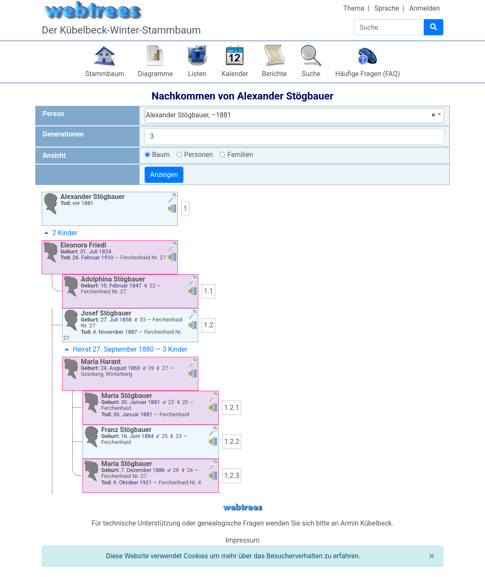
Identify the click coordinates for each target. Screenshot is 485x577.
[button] (172, 199)
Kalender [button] (235, 74)
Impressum (242, 540)
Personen (198, 155)
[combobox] (295, 115)
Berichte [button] (274, 74)
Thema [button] (354, 8)
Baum (161, 155)
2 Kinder (59, 233)
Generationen (63, 134)
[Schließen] (431, 556)
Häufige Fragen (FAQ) (367, 74)
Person (53, 114)
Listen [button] (197, 74)
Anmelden (424, 8)
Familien (240, 155)
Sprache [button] (386, 8)
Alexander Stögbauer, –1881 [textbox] (291, 115)
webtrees (242, 507)
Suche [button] (311, 74)
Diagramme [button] (155, 74)
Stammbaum (104, 74)
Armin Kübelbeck (366, 523)
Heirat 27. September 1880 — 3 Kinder (125, 349)
